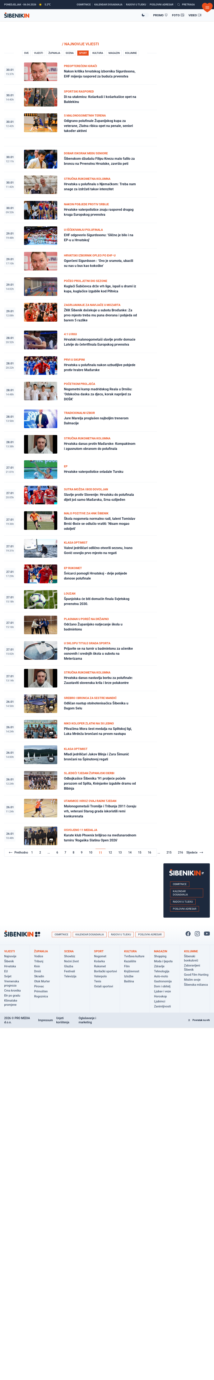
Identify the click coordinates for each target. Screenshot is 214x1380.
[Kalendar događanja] (109, 4)
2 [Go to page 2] (40, 852)
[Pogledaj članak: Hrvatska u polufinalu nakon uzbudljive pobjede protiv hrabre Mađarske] (80, 365)
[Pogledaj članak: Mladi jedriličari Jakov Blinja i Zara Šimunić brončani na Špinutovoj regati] (80, 754)
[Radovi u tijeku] (137, 4)
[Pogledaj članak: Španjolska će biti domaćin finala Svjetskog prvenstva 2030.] (80, 599)
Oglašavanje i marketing (87, 1020)
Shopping (160, 956)
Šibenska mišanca (196, 984)
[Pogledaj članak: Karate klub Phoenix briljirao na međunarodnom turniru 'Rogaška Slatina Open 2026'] (80, 836)
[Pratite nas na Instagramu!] (197, 933)
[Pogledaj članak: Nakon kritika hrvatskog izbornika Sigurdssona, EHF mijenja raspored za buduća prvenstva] (80, 72)
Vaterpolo (100, 976)
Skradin (39, 976)
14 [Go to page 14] (129, 852)
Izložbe (129, 976)
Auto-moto (161, 976)
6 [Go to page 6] (57, 852)
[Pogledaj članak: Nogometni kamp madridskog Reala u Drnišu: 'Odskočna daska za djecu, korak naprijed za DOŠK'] (80, 392)
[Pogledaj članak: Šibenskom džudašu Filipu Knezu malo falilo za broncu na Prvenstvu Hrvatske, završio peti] (80, 159)
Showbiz (69, 956)
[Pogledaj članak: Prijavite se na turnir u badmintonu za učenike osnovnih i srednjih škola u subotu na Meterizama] (80, 652)
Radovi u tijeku (183, 901)
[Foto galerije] (178, 15)
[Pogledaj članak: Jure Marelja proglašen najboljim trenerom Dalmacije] (80, 419)
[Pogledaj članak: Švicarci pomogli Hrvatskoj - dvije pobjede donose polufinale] (80, 574)
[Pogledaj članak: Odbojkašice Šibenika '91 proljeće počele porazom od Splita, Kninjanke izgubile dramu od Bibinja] (80, 781)
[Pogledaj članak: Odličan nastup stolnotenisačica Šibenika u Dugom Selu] (80, 704)
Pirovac (39, 986)
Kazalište (130, 961)
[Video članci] (195, 15)
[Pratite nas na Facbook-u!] (188, 933)
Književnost (131, 971)
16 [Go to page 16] (149, 852)
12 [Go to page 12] (110, 852)
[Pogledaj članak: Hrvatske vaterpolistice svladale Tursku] (80, 469)
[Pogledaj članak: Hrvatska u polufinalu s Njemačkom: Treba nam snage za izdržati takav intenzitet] (80, 185)
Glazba (68, 966)
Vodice (38, 956)
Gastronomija (163, 981)
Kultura (130, 951)
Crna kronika (12, 990)
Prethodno (18, 852)
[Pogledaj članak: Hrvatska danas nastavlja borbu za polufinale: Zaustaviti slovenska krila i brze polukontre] (80, 678)
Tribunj (38, 961)
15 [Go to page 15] (139, 852)
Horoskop (160, 996)
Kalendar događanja (180, 893)
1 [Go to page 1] (32, 852)
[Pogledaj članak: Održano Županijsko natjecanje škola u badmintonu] (80, 625)
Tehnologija (161, 971)
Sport (99, 951)
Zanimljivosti (162, 1006)
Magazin (160, 951)
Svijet (7, 976)
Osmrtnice (180, 884)
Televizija (70, 976)
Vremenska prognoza (11, 983)
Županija (41, 951)
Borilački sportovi (105, 971)
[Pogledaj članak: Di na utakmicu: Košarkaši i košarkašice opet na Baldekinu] (80, 97)
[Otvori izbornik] (207, 7)
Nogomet (100, 956)
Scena (69, 951)
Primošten (41, 991)
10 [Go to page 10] (90, 852)
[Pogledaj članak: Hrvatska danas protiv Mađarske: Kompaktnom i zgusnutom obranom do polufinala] (80, 444)
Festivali (69, 971)
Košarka (99, 961)
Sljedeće (194, 852)
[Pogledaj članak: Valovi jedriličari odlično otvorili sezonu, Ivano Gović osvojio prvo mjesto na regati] (80, 548)
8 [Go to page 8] (73, 852)
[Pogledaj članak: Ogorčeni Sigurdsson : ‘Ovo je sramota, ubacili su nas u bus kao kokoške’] (80, 261)
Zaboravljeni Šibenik (192, 967)
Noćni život (71, 961)
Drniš (37, 971)
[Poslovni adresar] (162, 4)
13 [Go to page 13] (120, 852)
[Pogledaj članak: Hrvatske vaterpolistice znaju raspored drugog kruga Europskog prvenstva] (80, 210)
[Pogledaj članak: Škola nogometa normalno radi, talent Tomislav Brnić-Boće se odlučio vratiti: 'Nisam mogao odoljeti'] (80, 522)
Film (127, 966)
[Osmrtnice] (85, 4)
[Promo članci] (160, 15)
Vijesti (9, 951)
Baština (129, 981)
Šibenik (9, 961)
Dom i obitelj (162, 986)
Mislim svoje (192, 979)
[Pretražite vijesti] (186, 4)
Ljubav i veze (162, 991)
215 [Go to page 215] (169, 852)
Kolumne (191, 951)
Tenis (97, 981)
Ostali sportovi (103, 986)
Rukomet (100, 966)
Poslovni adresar (184, 908)
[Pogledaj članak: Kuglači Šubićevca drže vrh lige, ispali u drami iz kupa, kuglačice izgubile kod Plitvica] (80, 286)
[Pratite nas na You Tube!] (207, 934)
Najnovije (10, 956)
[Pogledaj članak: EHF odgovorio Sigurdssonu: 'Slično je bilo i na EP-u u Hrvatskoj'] (80, 236)
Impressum (45, 1020)
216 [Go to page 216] (180, 852)
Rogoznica (41, 996)
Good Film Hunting (196, 974)
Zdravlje (159, 966)
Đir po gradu (12, 995)
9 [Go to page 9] (82, 852)
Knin (37, 966)
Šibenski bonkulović (191, 958)
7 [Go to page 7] (65, 852)
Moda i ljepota (163, 961)
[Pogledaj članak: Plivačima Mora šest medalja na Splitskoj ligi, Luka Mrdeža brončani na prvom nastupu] (80, 729)
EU (6, 971)
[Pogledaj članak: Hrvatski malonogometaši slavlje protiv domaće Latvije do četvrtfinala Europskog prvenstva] (80, 340)
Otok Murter (42, 981)
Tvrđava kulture (134, 956)
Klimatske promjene (10, 1002)
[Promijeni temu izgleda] (145, 15)
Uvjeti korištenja (62, 1020)
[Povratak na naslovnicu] (72, 15)
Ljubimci (159, 1001)
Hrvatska (10, 966)
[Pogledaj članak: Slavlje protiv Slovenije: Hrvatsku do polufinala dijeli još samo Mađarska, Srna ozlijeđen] (80, 495)
